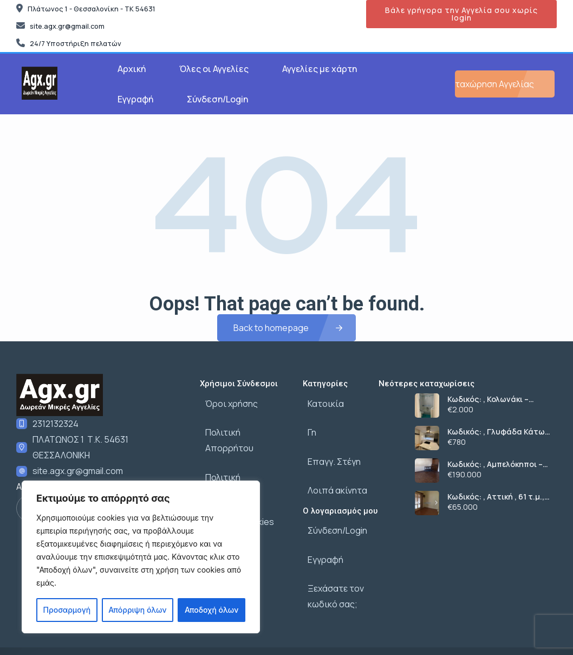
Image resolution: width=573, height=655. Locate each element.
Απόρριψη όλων (137, 609)
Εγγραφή (135, 99)
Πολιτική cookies (234, 472)
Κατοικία (321, 401)
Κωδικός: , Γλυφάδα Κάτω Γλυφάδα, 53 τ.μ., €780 (496, 432)
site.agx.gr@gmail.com (77, 471)
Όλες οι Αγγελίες (214, 69)
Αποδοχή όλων (211, 609)
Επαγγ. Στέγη (329, 449)
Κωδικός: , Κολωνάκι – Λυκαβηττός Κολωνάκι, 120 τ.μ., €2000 (498, 399)
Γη (307, 425)
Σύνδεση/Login (217, 99)
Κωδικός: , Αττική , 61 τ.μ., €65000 (495, 497)
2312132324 (55, 424)
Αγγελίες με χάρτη (319, 69)
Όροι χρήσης (226, 401)
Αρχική (132, 69)
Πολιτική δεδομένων (241, 449)
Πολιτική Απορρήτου (242, 425)
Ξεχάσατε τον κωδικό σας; (331, 563)
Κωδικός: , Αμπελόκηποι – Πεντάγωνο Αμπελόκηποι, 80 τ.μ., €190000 (496, 464)
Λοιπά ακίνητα (332, 472)
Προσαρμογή (67, 609)
